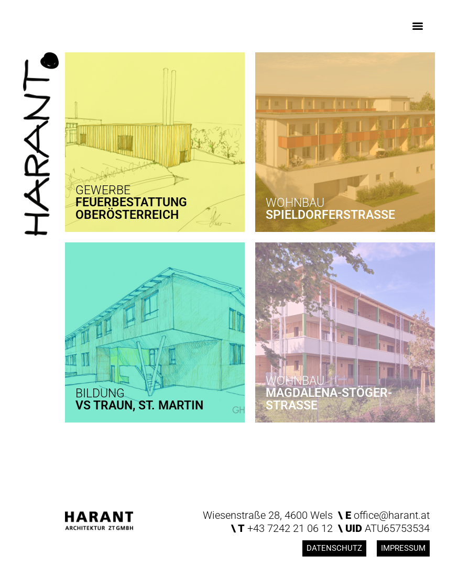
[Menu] (417, 26)
